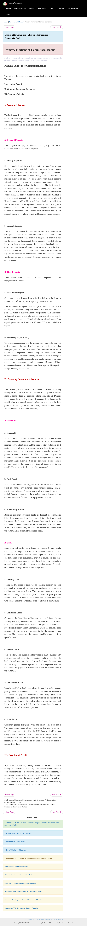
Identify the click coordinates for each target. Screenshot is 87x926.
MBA (51, 9)
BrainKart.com (15, 3)
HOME (8, 9)
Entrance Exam (73, 9)
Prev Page (9, 27)
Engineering (42, 9)
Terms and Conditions (39, 919)
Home (5, 22)
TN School (60, 9)
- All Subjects (18, 833)
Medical (32, 9)
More (8, 14)
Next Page (56, 27)
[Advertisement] (75, 55)
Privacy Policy (28, 919)
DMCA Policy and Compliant (54, 919)
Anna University (20, 9)
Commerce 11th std (16, 22)
